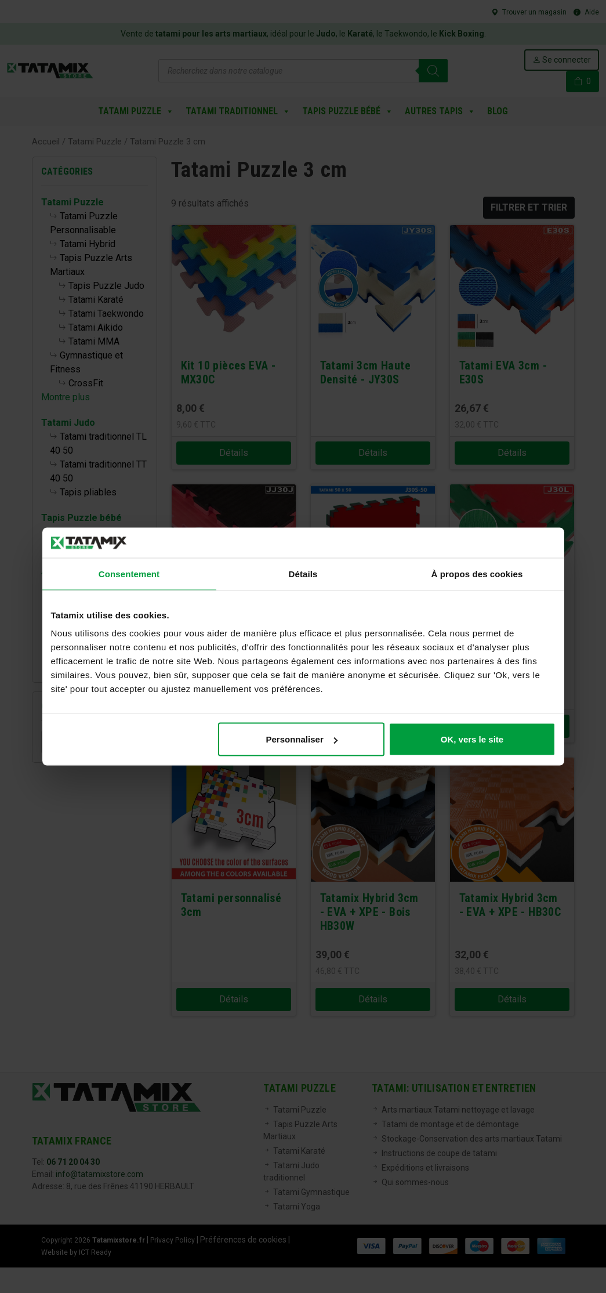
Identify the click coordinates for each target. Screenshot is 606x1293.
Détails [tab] (303, 573)
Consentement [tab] (129, 573)
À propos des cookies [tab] (477, 573)
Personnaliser (302, 739)
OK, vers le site (472, 739)
